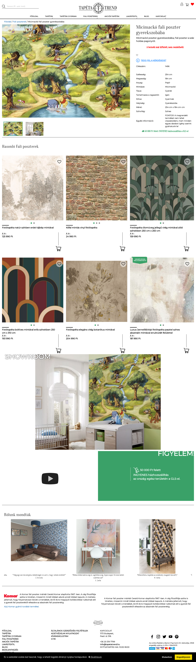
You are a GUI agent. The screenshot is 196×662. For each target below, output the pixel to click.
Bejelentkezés (10, 650)
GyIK (53, 639)
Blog (5, 647)
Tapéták (6, 633)
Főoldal (7, 21)
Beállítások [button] (95, 657)
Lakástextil (8, 644)
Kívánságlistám (59, 636)
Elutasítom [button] (167, 657)
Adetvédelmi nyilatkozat (65, 633)
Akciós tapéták (10, 641)
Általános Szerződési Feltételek (69, 631)
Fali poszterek (19, 21)
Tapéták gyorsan (11, 636)
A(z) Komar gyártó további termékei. (21, 606)
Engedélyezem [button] (183, 657)
